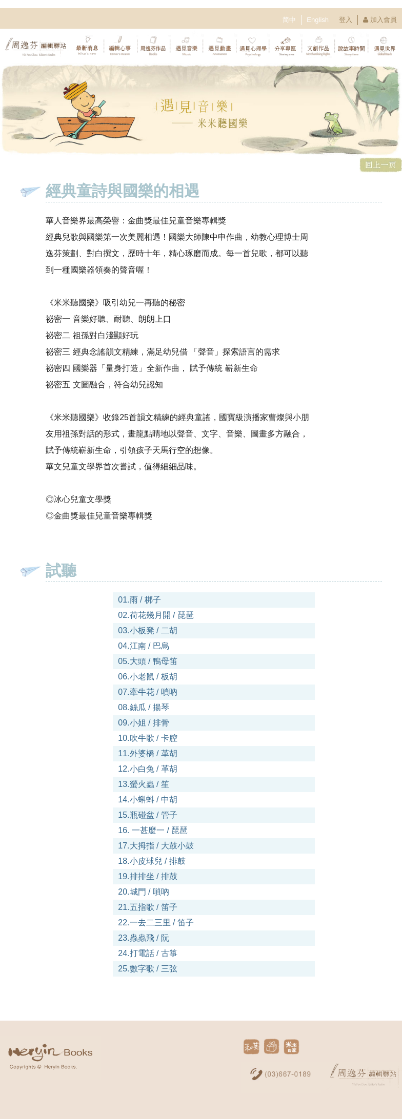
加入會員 (383, 19)
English (318, 20)
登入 (345, 20)
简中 (289, 20)
